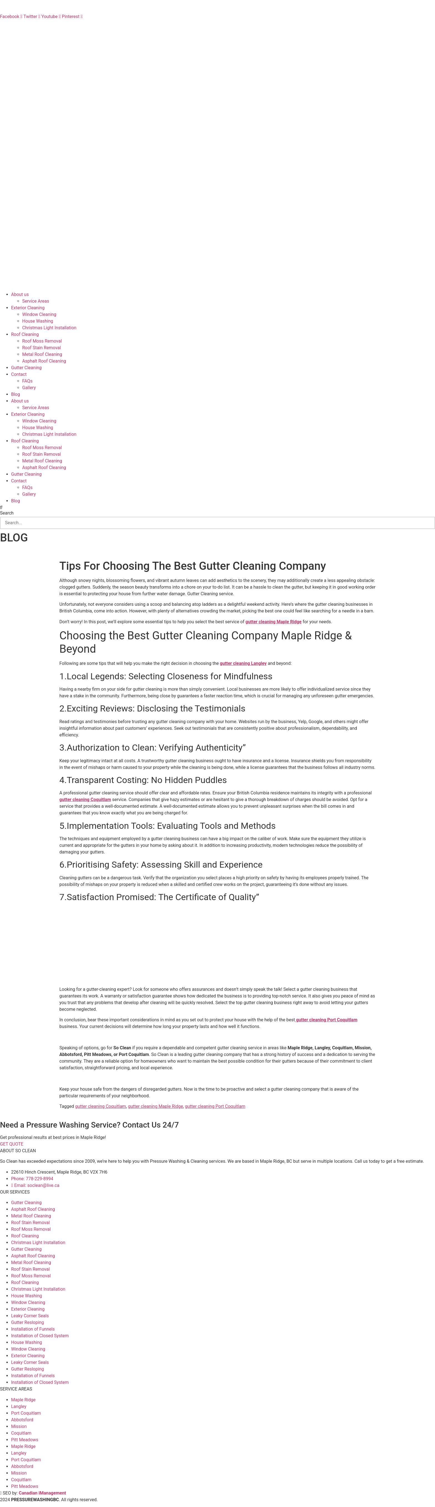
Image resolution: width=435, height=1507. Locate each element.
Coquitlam (21, 1433)
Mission (19, 1426)
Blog (15, 394)
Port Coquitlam (26, 1413)
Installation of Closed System (40, 1335)
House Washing (37, 321)
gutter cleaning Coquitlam (100, 1106)
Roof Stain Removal (41, 347)
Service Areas (35, 301)
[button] (217, 507)
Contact (19, 374)
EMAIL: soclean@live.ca (23, 9)
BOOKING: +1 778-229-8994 (27, 3)
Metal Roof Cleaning (42, 354)
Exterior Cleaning (28, 307)
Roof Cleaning (25, 334)
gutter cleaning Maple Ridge (155, 1106)
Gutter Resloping (27, 1322)
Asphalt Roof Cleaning (44, 361)
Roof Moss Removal (42, 341)
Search (7, 513)
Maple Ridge (23, 1399)
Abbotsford (22, 1419)
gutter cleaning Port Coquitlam (215, 1106)
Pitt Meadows (24, 1439)
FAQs (5, 29)
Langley (18, 1406)
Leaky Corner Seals (30, 1315)
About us (20, 294)
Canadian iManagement (42, 1493)
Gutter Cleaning (26, 367)
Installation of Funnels (33, 1329)
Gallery (29, 387)
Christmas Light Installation (49, 327)
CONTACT (10, 23)
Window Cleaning (39, 314)
